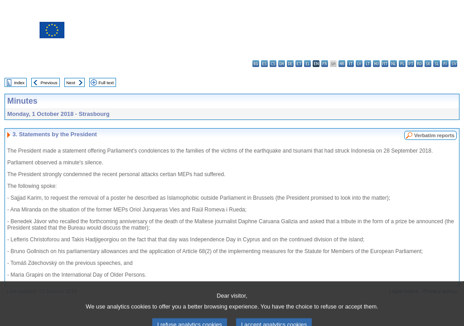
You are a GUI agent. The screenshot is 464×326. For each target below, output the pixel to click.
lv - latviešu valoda (359, 63)
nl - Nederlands (393, 63)
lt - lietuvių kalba (367, 63)
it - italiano (350, 63)
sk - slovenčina (428, 63)
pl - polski (402, 63)
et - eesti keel (298, 63)
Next (70, 82)
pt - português (410, 63)
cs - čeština (273, 63)
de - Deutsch (290, 63)
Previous (49, 82)
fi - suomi (445, 63)
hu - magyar (376, 63)
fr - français (324, 63)
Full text (106, 82)
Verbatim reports (434, 135)
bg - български (255, 63)
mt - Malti (385, 63)
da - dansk (281, 63)
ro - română (419, 63)
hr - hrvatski (341, 63)
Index (19, 82)
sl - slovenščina (436, 63)
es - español (264, 63)
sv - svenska (453, 63)
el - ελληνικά (307, 63)
